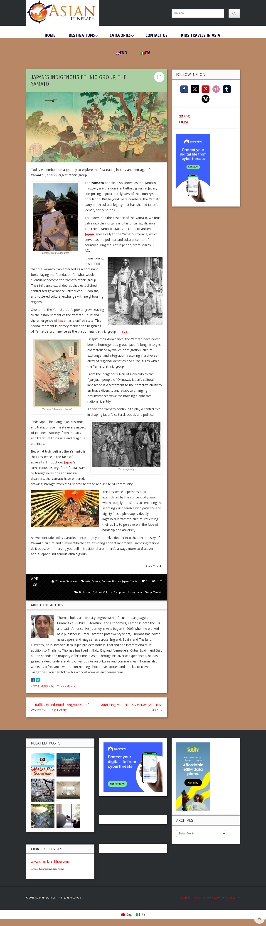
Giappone (119, 592)
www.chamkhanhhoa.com (50, 861)
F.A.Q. (197, 897)
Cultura (95, 581)
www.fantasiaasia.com (47, 869)
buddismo (85, 592)
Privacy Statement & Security (222, 897)
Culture (106, 581)
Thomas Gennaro (66, 581)
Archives (187, 897)
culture (107, 592)
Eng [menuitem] (187, 116)
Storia (133, 581)
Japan (50, 175)
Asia (87, 581)
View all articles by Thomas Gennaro (53, 685)
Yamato (158, 592)
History (116, 581)
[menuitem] (121, 52)
